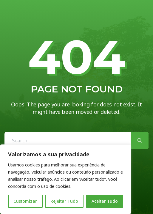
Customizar (25, 201)
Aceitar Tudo (105, 201)
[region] (65, 179)
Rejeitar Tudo (64, 201)
